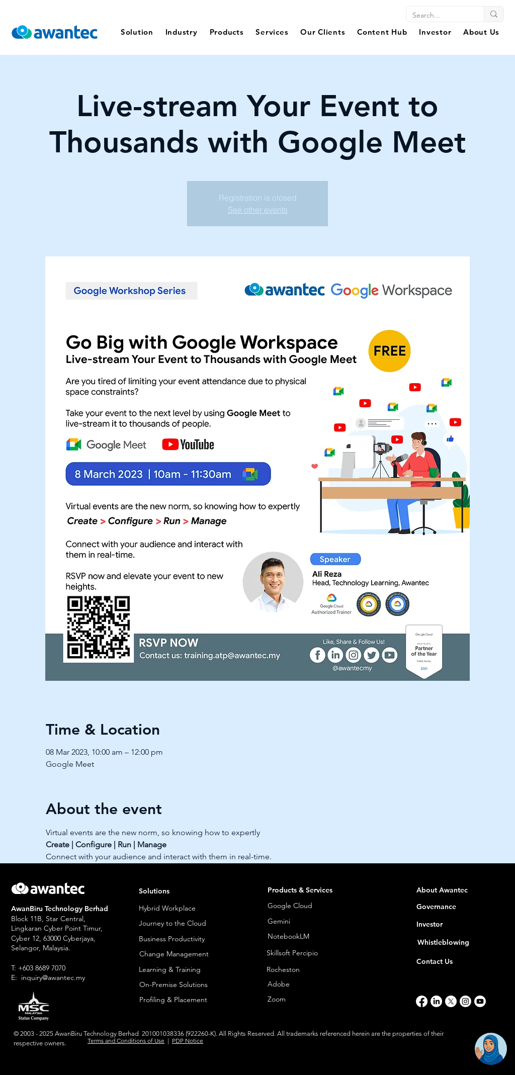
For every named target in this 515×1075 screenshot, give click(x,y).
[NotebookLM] (292, 937)
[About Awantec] (456, 890)
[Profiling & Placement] (179, 1000)
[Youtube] (480, 1001)
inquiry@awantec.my (53, 977)
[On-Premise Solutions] (179, 985)
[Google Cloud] (304, 906)
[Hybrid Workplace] (178, 908)
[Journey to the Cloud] (178, 924)
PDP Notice (187, 1040)
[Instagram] (465, 1001)
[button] (137, 32)
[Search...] (437, 16)
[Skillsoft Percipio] (313, 953)
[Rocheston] (313, 969)
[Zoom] (304, 999)
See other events (258, 210)
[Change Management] (179, 954)
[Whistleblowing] (450, 942)
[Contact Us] (449, 961)
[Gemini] (292, 922)
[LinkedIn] (436, 1001)
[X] (451, 1001)
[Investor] (456, 924)
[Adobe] (301, 984)
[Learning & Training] (178, 969)
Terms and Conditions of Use (126, 1040)
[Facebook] (421, 1001)
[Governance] (456, 907)
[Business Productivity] (178, 939)
